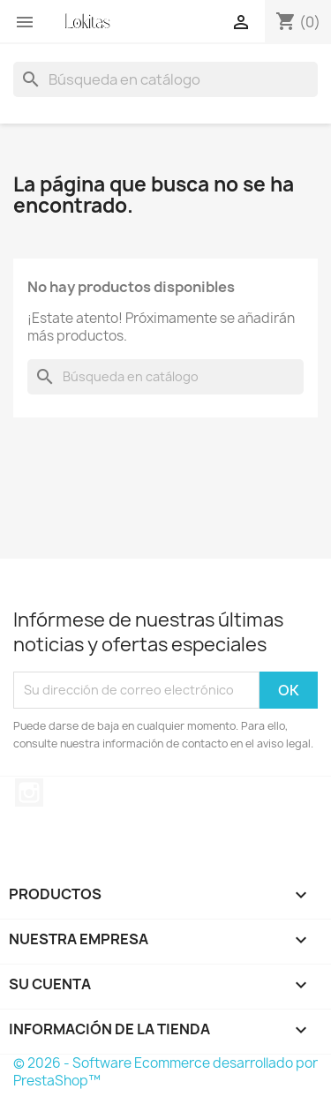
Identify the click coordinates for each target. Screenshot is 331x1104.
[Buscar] (165, 79)
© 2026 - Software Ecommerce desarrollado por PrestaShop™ (165, 1072)
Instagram (29, 792)
